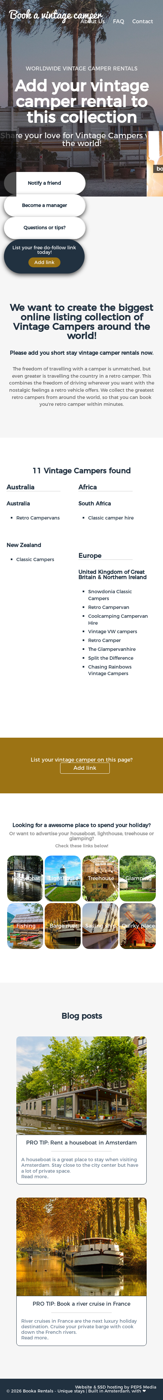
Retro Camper (104, 640)
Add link (84, 768)
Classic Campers (35, 559)
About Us (92, 21)
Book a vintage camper (55, 14)
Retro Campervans (38, 518)
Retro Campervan (108, 607)
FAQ (118, 21)
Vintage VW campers (112, 631)
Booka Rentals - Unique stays (54, 1391)
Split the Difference (110, 658)
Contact (142, 21)
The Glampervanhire (112, 649)
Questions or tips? (44, 228)
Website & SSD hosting (99, 1387)
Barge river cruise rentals (63, 972)
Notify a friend (44, 183)
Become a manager (44, 205)
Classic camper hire (111, 518)
